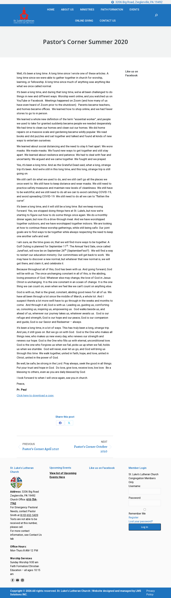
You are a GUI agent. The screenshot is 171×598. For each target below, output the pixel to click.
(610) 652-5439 (29, 515)
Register (133, 517)
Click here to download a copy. (35, 395)
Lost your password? (141, 521)
